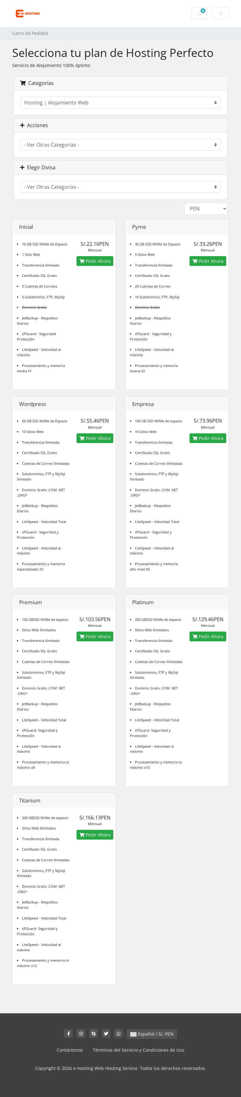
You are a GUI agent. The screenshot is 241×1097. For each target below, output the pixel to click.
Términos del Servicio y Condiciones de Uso (138, 1050)
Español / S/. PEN (152, 1034)
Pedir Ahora (94, 261)
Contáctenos (70, 1050)
